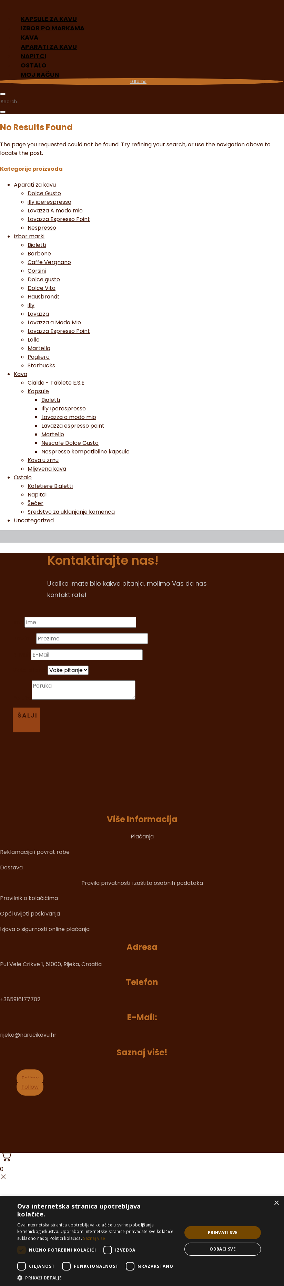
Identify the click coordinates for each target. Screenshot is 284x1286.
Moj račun (40, 74)
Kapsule (38, 391)
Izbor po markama (52, 28)
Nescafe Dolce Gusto (70, 443)
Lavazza (38, 314)
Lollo (34, 340)
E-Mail (21, 655)
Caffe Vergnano (49, 262)
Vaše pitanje (29, 670)
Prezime (24, 638)
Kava (20, 374)
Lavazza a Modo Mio (54, 322)
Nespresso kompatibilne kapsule (85, 452)
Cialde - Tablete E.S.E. (56, 383)
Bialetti (37, 245)
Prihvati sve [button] (223, 1232)
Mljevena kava (47, 469)
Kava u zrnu (43, 460)
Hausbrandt (44, 297)
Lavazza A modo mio (55, 211)
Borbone (39, 254)
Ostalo (23, 477)
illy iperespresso (49, 202)
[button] (97, 1277)
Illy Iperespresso (63, 408)
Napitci (37, 495)
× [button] (276, 1203)
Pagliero (39, 357)
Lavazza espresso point (72, 426)
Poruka (22, 698)
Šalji (28, 715)
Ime (18, 622)
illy (31, 305)
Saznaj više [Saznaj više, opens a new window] (94, 1238)
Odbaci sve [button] (223, 1249)
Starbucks (41, 365)
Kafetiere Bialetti (50, 486)
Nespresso (42, 228)
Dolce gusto (44, 279)
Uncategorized (34, 520)
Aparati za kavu (35, 185)
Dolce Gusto (44, 193)
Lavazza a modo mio (68, 417)
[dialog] (142, 1241)
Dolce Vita (41, 288)
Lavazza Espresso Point (59, 219)
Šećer (35, 503)
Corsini (37, 271)
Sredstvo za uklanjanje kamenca (71, 512)
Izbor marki (29, 236)
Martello (39, 348)
